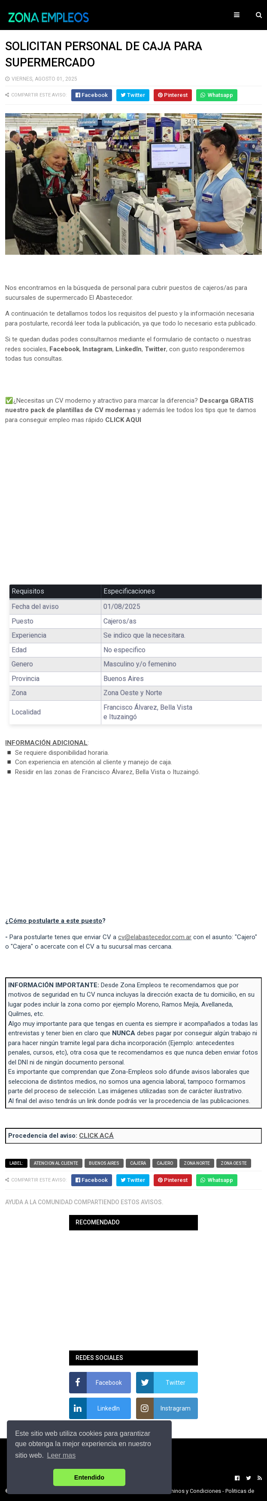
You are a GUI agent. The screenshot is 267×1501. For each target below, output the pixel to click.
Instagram (97, 349)
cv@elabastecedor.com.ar (154, 937)
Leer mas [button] (61, 1455)
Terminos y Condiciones (191, 1491)
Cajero (165, 1163)
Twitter (155, 349)
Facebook (64, 349)
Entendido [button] (89, 1477)
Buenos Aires (104, 1163)
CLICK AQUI (123, 420)
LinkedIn (128, 349)
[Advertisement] (133, 510)
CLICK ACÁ (96, 1135)
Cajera (138, 1163)
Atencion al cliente (56, 1163)
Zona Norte (197, 1163)
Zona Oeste (234, 1163)
